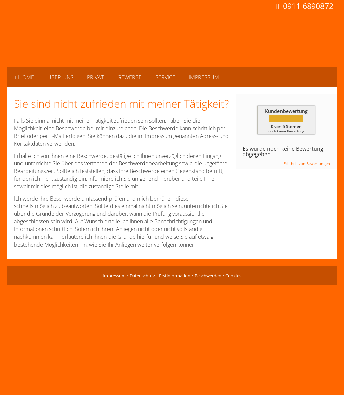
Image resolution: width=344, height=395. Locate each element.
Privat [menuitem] (95, 77)
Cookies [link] (233, 276)
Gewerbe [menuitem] (129, 77)
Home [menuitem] (24, 77)
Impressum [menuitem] (204, 77)
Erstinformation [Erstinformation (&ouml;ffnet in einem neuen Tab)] (174, 276)
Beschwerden (208, 276)
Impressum (114, 276)
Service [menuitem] (165, 77)
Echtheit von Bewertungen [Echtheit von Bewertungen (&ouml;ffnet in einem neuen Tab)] (307, 163)
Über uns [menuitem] (60, 77)
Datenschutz (142, 276)
